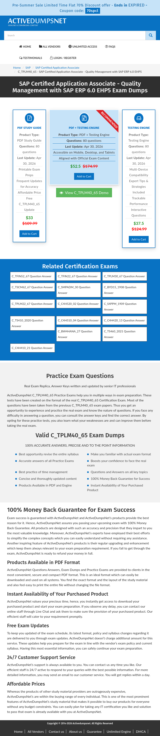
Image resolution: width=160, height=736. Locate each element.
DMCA (141, 731)
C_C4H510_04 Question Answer (78, 320)
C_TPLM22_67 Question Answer (32, 303)
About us (75, 731)
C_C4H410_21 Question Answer (32, 348)
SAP (28, 67)
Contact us (56, 731)
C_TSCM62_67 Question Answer (32, 287)
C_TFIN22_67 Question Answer (78, 276)
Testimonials (30, 58)
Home (25, 46)
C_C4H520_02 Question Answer (78, 303)
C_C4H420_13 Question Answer (124, 320)
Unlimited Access (82, 46)
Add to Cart (29, 233)
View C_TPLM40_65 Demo (84, 192)
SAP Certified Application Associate (57, 67)
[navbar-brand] (12, 44)
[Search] (150, 35)
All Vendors (49, 46)
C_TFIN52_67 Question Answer (31, 276)
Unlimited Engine (119, 731)
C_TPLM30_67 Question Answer (124, 276)
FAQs (110, 46)
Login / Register (63, 58)
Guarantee (94, 731)
